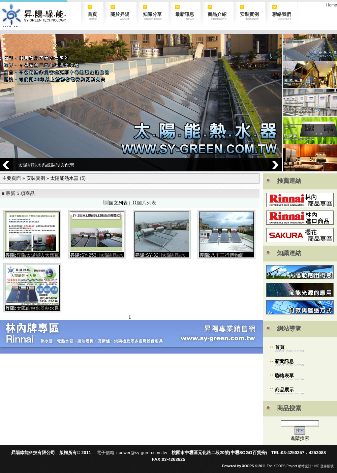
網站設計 (304, 466)
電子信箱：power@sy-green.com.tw (132, 452)
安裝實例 (35, 178)
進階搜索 (299, 438)
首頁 (279, 347)
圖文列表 (115, 202)
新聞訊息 (284, 361)
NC (316, 466)
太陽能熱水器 (64, 178)
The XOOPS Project (282, 466)
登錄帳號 (327, 466)
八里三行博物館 (227, 255)
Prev (6, 164)
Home (331, 5)
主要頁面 (11, 178)
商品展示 (284, 389)
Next (275, 164)
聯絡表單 (284, 375)
